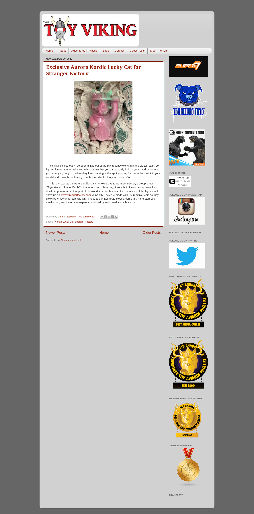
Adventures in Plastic (84, 50)
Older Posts (152, 232)
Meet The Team (159, 50)
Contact (119, 50)
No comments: (87, 216)
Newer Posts (55, 232)
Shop (106, 50)
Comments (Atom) (71, 240)
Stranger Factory (84, 221)
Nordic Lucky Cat (64, 221)
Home (49, 50)
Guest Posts (137, 50)
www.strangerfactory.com (76, 195)
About (62, 50)
